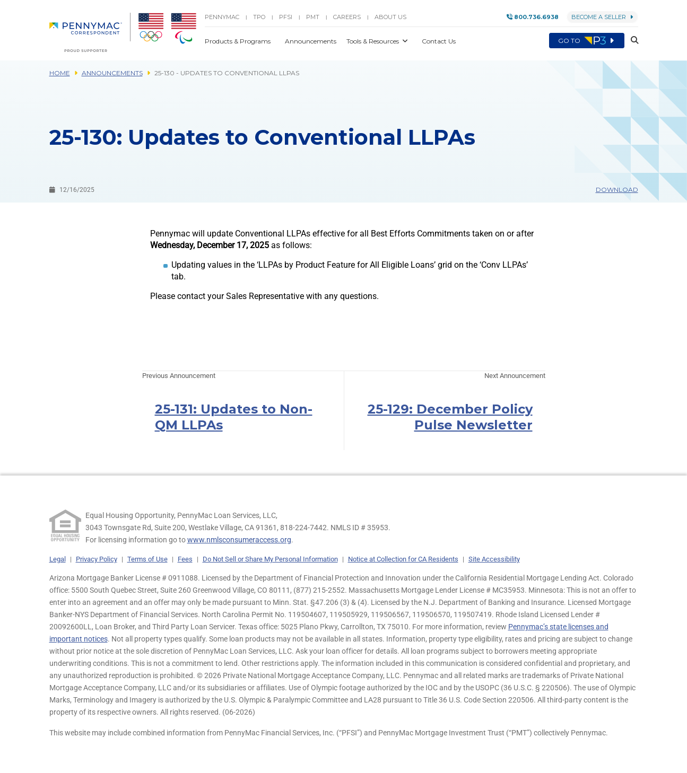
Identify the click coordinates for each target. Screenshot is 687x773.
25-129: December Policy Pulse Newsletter (450, 417)
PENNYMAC (222, 17)
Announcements (112, 73)
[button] (631, 41)
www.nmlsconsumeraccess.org (239, 539)
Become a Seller (602, 17)
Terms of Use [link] (147, 559)
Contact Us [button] (439, 41)
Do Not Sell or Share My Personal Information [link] (270, 559)
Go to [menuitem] (586, 41)
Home (59, 73)
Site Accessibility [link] (494, 559)
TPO (259, 17)
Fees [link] (185, 559)
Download (617, 190)
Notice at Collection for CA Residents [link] (403, 559)
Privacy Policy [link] (96, 559)
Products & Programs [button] (238, 41)
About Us (390, 17)
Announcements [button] (311, 41)
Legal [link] (57, 559)
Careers (347, 17)
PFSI (285, 17)
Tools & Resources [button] (373, 41)
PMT (312, 17)
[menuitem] (90, 32)
